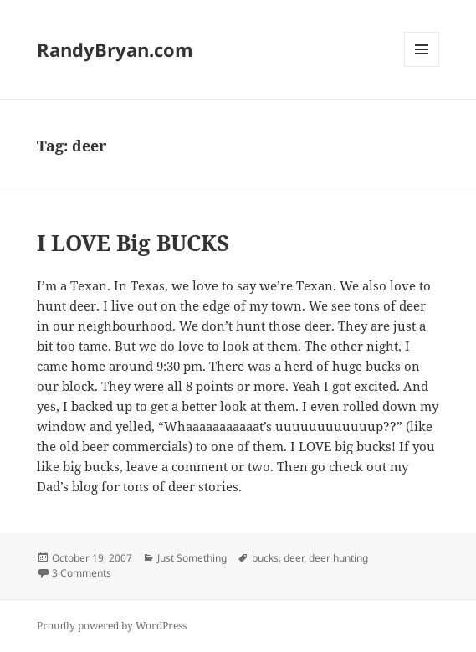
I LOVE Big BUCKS (133, 243)
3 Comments (81, 573)
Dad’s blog (67, 486)
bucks (265, 558)
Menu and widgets (422, 66)
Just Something (192, 558)
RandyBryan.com (115, 49)
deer (294, 558)
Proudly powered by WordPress (112, 626)
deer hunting (338, 558)
